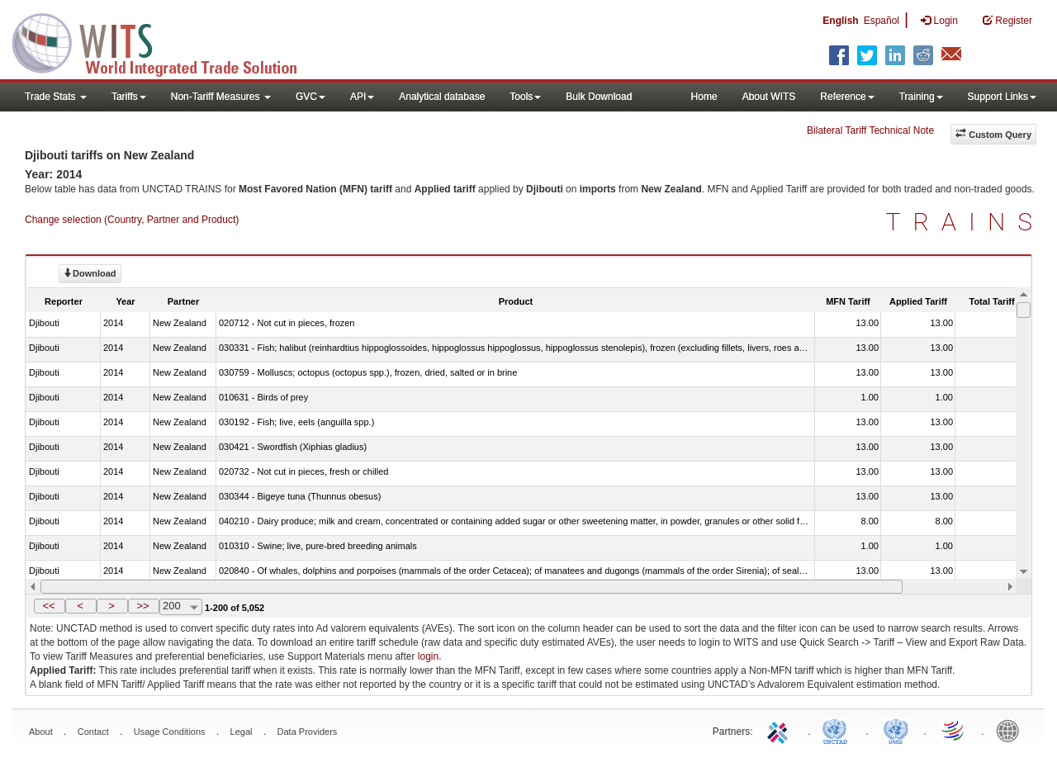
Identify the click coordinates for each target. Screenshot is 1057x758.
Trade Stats (56, 96)
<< (48, 605)
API (362, 96)
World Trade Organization (953, 729)
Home (704, 96)
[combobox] (180, 607)
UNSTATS (895, 729)
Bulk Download (599, 96)
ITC (780, 729)
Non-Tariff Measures (221, 96)
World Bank (1011, 729)
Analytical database (442, 96)
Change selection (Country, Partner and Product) (132, 219)
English (840, 20)
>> (142, 605)
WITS (165, 41)
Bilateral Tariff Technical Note (870, 130)
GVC (310, 96)
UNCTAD (838, 729)
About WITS (769, 96)
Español (881, 20)
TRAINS (965, 221)
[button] (49, 606)
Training (921, 96)
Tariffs (128, 96)
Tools (525, 96)
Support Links (1002, 96)
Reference (847, 96)
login (428, 656)
